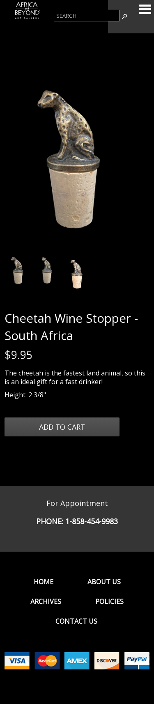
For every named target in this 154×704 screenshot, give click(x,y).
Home (43, 581)
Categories (145, 9)
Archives (45, 601)
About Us (104, 581)
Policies (109, 601)
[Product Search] (87, 15)
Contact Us (76, 621)
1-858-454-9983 (91, 521)
